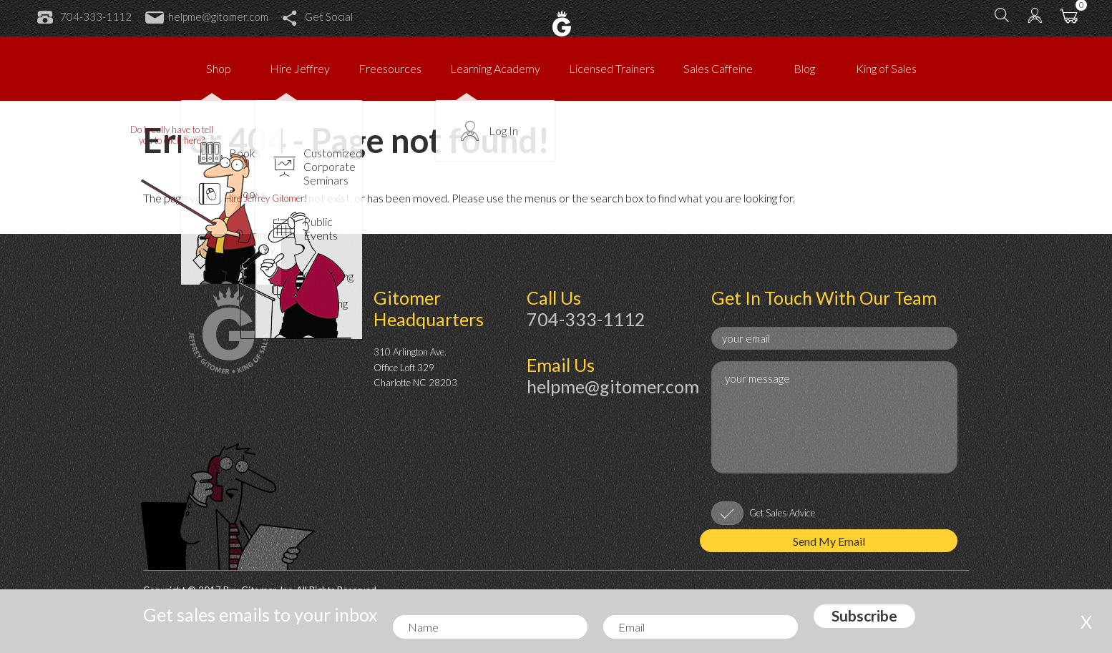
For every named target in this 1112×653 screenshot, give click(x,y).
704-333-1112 (84, 16)
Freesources (390, 68)
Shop (218, 68)
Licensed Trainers (612, 68)
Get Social (317, 16)
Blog (804, 68)
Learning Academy (495, 68)
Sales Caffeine (718, 68)
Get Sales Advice (782, 513)
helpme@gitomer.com (206, 16)
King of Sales (886, 68)
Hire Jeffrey (300, 68)
